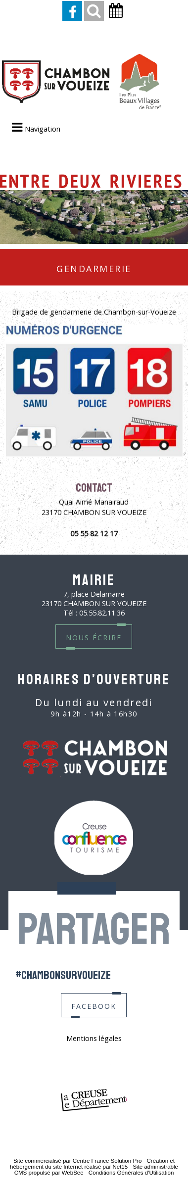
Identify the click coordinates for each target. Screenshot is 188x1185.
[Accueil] (81, 82)
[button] (94, 11)
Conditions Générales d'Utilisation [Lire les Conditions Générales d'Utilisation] (131, 1173)
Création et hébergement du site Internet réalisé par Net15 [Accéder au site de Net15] (92, 1164)
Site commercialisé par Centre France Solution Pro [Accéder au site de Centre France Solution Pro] (77, 1161)
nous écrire (94, 636)
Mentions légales (94, 1038)
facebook (93, 1005)
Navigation (42, 129)
